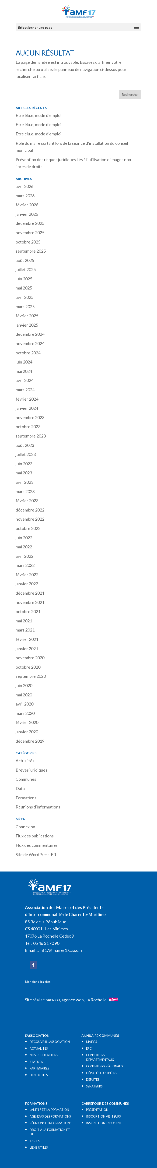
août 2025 (25, 260)
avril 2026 (24, 186)
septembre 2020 (31, 676)
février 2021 (27, 639)
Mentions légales (38, 982)
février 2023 (27, 500)
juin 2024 (24, 361)
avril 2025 (24, 297)
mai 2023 (24, 472)
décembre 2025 (30, 223)
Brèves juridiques (31, 770)
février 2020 (27, 722)
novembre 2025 (30, 232)
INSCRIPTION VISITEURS (103, 1116)
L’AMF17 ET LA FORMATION (49, 1110)
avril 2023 (24, 482)
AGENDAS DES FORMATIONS (50, 1116)
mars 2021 (25, 629)
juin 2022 (24, 537)
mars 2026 (25, 195)
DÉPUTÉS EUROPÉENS (101, 1073)
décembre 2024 (30, 334)
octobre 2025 (28, 241)
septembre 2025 (31, 251)
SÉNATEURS (94, 1086)
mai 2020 (24, 694)
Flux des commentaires (37, 845)
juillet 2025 (26, 269)
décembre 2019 (30, 741)
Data (20, 788)
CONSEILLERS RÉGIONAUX (104, 1066)
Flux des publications (35, 835)
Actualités (25, 760)
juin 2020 (24, 685)
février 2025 (27, 315)
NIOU (56, 1000)
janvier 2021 (27, 648)
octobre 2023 (28, 426)
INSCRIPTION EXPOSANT (104, 1123)
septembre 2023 (31, 435)
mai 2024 (24, 371)
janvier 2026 (27, 214)
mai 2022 (24, 546)
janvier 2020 (27, 731)
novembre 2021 (30, 602)
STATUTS (36, 1062)
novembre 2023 (30, 417)
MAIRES (91, 1042)
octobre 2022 (28, 528)
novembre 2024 (30, 343)
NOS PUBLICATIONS (44, 1055)
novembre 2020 (30, 657)
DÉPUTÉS (92, 1079)
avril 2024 (24, 380)
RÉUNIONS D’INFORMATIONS (50, 1123)
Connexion (25, 826)
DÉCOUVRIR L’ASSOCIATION (50, 1042)
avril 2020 (24, 703)
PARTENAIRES (39, 1068)
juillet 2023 (26, 454)
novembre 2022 (30, 519)
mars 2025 (25, 306)
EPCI (89, 1048)
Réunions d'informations (38, 806)
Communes (26, 779)
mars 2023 (25, 491)
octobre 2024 (28, 352)
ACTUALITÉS (39, 1048)
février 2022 (27, 574)
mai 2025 (24, 287)
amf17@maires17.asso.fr (60, 950)
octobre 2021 (28, 611)
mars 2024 (25, 389)
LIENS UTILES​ (39, 1075)
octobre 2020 (28, 667)
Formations (26, 797)
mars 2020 (25, 713)
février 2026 (27, 204)
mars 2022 (25, 565)
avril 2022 (24, 556)
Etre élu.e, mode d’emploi (38, 115)
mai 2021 (24, 620)
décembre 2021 (30, 593)
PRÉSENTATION (97, 1110)
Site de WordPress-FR (36, 854)
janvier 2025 (27, 325)
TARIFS (35, 1141)
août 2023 (25, 445)
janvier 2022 (27, 583)
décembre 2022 (30, 509)
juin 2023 (24, 463)
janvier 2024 (27, 408)
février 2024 (27, 399)
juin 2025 (24, 278)
